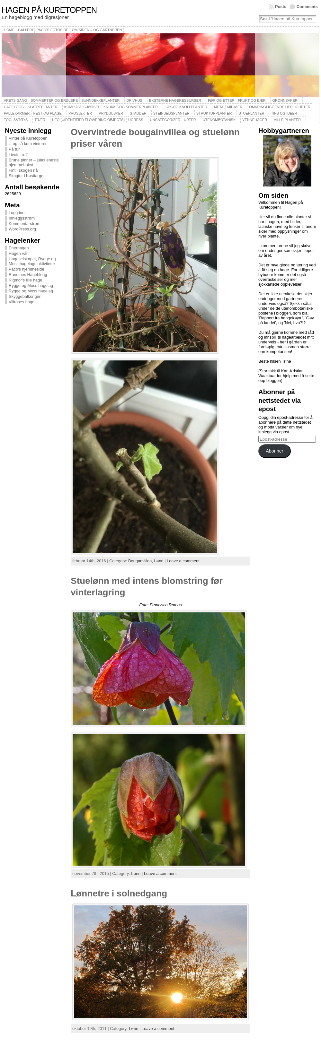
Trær (39, 120)
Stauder (138, 113)
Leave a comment (183, 560)
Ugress (135, 120)
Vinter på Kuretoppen (28, 138)
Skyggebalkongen (25, 296)
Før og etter (221, 100)
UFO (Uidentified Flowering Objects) (88, 120)
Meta (219, 107)
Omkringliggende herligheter (279, 107)
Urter (190, 120)
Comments (307, 6)
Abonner (274, 451)
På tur (14, 149)
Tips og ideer (284, 113)
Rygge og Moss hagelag (31, 285)
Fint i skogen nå (23, 170)
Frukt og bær (251, 100)
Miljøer (235, 107)
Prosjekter (80, 113)
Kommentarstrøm (24, 223)
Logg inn (16, 212)
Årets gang (15, 100)
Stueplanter (251, 113)
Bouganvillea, (141, 560)
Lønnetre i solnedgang (119, 893)
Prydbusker (111, 113)
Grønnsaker (284, 100)
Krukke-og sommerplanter (130, 107)
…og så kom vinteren (28, 143)
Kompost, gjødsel (82, 107)
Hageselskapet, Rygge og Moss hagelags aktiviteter (32, 261)
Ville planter (287, 120)
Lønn (158, 560)
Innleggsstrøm (22, 218)
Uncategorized (165, 120)
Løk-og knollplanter (186, 107)
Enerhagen (19, 248)
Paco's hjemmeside (26, 269)
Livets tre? (18, 154)
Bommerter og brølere (54, 100)
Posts (280, 6)
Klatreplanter (43, 107)
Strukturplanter (214, 113)
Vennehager (254, 120)
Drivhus (134, 100)
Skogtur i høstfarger (27, 175)
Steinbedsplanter (171, 113)
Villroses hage (21, 301)
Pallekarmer (17, 113)
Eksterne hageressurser (175, 100)
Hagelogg (14, 107)
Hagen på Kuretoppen (49, 9)
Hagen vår (18, 253)
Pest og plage (47, 113)
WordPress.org (22, 229)
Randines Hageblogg (28, 274)
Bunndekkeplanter (100, 100)
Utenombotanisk (219, 120)
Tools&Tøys (16, 120)
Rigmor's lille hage (25, 280)
